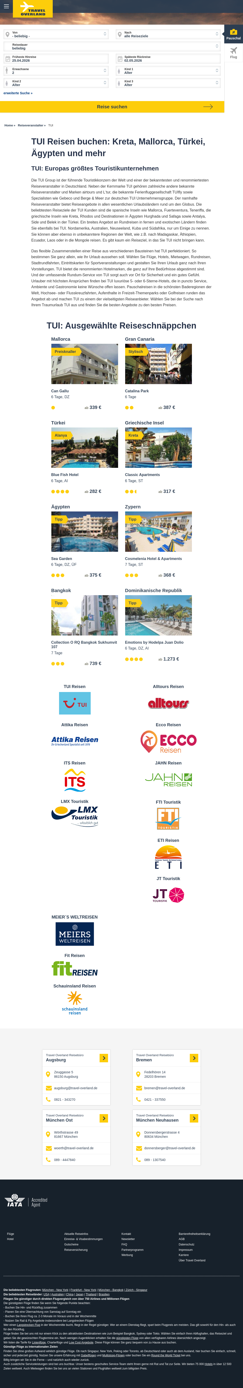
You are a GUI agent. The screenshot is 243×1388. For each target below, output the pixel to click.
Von (15, 32)
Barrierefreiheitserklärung (194, 1234)
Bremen (167, 1057)
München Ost (77, 1118)
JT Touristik (168, 878)
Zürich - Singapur (136, 1290)
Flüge (10, 1234)
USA (46, 1294)
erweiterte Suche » (18, 93)
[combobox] (56, 34)
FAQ (124, 1244)
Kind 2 (16, 81)
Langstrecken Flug (28, 1325)
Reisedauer (20, 44)
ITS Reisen (74, 763)
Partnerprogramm (133, 1250)
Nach (128, 32)
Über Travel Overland (192, 1260)
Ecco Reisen (168, 724)
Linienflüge (39, 1342)
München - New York (55, 1290)
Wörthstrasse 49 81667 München (62, 1134)
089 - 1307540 (150, 1160)
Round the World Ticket (165, 1355)
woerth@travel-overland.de (69, 1148)
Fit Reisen (74, 955)
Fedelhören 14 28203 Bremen (151, 1074)
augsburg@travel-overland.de (71, 1088)
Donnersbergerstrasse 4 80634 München (157, 1134)
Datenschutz (186, 1244)
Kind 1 (129, 69)
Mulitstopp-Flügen (113, 1355)
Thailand (91, 1294)
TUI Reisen (75, 686)
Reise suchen (155, 106)
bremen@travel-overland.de (160, 1088)
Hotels (209, 1364)
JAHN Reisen (168, 763)
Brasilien (104, 1294)
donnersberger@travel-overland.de (165, 1148)
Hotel (10, 1239)
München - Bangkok (110, 1290)
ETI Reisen (168, 840)
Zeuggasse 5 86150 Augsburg (62, 1074)
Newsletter (128, 1239)
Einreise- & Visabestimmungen (83, 1239)
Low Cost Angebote (81, 1342)
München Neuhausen (167, 1118)
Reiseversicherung (75, 1250)
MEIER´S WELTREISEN (75, 917)
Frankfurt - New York (83, 1290)
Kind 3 (129, 81)
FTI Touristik (168, 802)
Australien (57, 1294)
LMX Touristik (75, 801)
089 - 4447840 (60, 1160)
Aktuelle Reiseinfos (76, 1234)
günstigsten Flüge (127, 1338)
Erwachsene (20, 69)
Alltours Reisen (168, 686)
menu (6, 6)
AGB (182, 1239)
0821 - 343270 (60, 1100)
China (69, 1294)
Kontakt (126, 1234)
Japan (79, 1294)
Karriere (184, 1255)
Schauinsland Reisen (74, 986)
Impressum (186, 1250)
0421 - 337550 (150, 1100)
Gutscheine (71, 1244)
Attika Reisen (74, 724)
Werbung (127, 1255)
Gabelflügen (88, 1355)
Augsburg (77, 1057)
